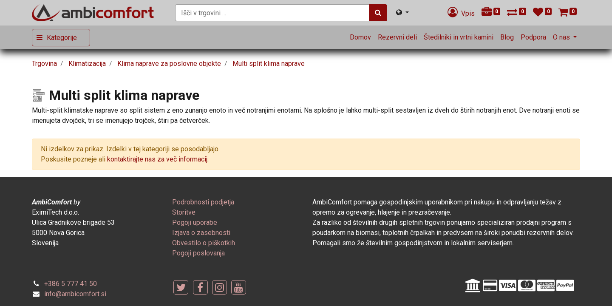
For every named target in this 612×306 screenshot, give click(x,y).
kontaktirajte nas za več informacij (157, 159)
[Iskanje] (378, 12)
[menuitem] (360, 37)
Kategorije (62, 38)
